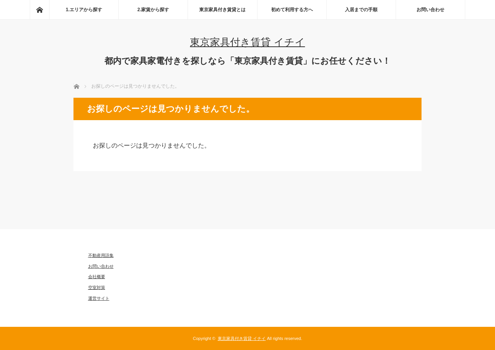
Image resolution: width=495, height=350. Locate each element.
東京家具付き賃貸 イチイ (247, 42)
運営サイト (98, 298)
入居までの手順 (361, 9)
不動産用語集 (101, 255)
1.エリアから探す (84, 9)
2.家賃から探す (153, 9)
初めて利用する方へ (292, 9)
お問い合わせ (430, 9)
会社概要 (96, 276)
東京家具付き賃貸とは (222, 9)
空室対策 (96, 287)
